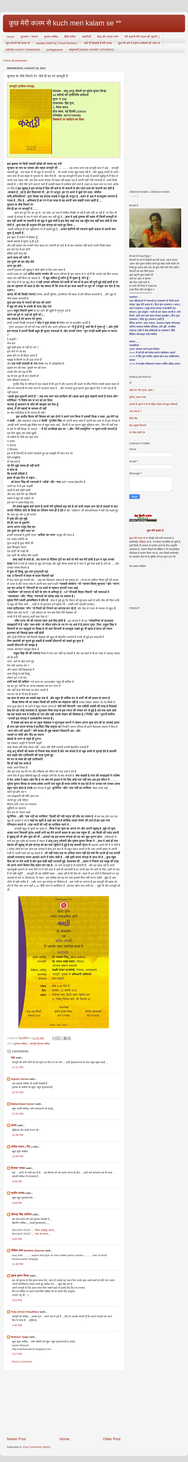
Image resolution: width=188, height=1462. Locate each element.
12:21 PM (17, 1092)
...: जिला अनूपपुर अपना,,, (43, 1230)
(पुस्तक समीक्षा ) (21, 1043)
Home (10, 36)
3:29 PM (17, 1202)
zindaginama (54, 49)
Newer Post (16, 1439)
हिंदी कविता (70, 36)
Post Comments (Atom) (37, 1447)
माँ (130, 383)
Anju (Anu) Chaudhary (25, 1311)
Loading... (135, 196)
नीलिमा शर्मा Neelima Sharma (28, 1250)
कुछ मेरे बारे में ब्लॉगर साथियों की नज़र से (139, 43)
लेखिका (142, 541)
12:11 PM (17, 1067)
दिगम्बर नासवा (18, 1168)
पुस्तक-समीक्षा (51, 36)
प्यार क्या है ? (135, 411)
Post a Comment (22, 1361)
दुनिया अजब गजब (137, 397)
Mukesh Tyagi (19, 1336)
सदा (13, 1057)
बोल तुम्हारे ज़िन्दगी (137, 425)
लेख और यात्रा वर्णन (107, 36)
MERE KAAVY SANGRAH (23, 49)
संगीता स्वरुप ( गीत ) (21, 1146)
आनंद (13, 1125)
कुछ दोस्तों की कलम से (18, 43)
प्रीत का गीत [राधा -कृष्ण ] (141, 390)
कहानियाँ (86, 36)
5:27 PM (17, 1353)
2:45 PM (17, 1325)
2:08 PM (17, 1181)
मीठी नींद (133, 418)
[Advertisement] (64, 1403)
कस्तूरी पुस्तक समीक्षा (40, 1043)
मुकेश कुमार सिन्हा (20, 1275)
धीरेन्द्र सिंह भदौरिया (22, 1214)
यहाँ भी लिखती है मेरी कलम (98, 43)
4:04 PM (17, 1238)
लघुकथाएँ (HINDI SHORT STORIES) (91, 49)
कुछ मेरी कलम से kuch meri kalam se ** (65, 23)
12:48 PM (17, 1134)
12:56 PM (17, 1156)
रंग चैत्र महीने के (137, 432)
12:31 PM (17, 1113)
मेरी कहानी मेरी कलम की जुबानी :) (142, 36)
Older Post (111, 1439)
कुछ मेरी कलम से (155, 530)
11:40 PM (17, 1264)
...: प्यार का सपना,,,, (41, 1233)
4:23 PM (17, 1300)
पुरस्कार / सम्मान (29, 36)
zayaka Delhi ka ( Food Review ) (57, 43)
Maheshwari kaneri (23, 1103)
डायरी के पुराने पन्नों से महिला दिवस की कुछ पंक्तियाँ (153, 404)
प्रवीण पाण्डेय (18, 1193)
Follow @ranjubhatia (15, 60)
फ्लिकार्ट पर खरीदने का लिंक (68, 119)
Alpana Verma (19, 1079)
